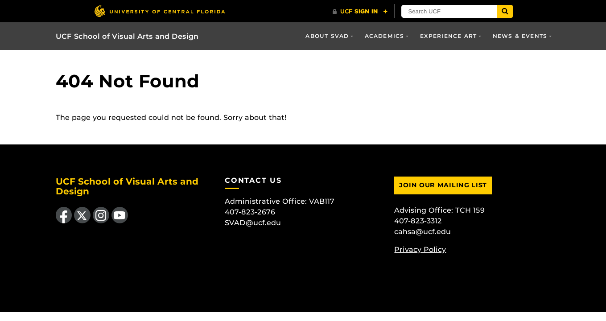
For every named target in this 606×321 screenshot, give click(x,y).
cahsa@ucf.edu (422, 231)
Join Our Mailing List (443, 185)
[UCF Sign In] (360, 11)
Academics (384, 36)
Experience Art (448, 36)
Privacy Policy (420, 249)
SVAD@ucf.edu (253, 222)
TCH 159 (470, 210)
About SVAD (327, 36)
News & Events (520, 36)
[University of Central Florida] (160, 11)
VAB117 (321, 201)
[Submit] (505, 11)
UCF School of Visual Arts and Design (127, 36)
